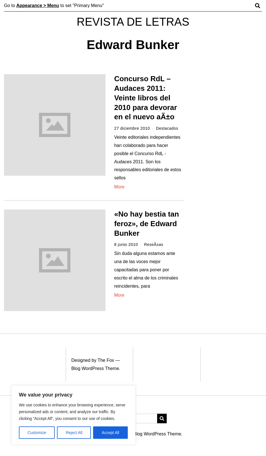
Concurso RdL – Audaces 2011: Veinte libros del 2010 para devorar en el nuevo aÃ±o (145, 97)
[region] (73, 415)
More (119, 186)
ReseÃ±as (154, 244)
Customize (37, 432)
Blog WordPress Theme (95, 368)
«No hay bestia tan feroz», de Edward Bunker (146, 223)
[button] (162, 418)
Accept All (110, 432)
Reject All (74, 432)
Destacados (167, 128)
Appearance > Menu (37, 5)
